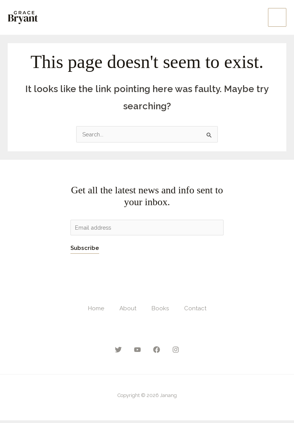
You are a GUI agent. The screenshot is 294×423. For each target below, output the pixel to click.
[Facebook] (156, 352)
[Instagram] (175, 352)
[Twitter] (118, 352)
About (127, 310)
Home (96, 310)
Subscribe (84, 250)
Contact (195, 310)
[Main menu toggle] (277, 18)
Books (160, 310)
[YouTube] (137, 352)
